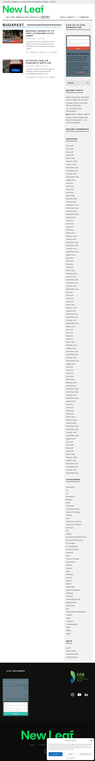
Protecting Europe (73, 599)
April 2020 (70, 376)
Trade (68, 618)
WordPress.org (71, 657)
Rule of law (70, 606)
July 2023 (69, 258)
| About (53, 2)
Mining (68, 581)
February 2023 (71, 273)
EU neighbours (71, 546)
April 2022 (69, 302)
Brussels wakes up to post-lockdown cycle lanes (40, 33)
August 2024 (70, 217)
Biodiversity (70, 496)
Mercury (69, 577)
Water (68, 634)
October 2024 (71, 211)
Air (27, 52)
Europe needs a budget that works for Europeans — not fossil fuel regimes (77, 120)
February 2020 (71, 383)
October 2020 (71, 358)
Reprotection (71, 602)
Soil (67, 609)
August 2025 (70, 180)
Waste (68, 630)
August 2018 (70, 439)
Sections (10, 17)
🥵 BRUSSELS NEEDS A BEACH (78, 114)
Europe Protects (72, 549)
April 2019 (69, 414)
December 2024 (72, 205)
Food (68, 556)
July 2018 (69, 442)
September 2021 (72, 323)
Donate (70, 17)
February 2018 (71, 457)
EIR (67, 531)
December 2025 (72, 168)
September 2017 (72, 473)
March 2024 (70, 233)
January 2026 (71, 164)
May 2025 (69, 189)
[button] (91, 740)
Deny (70, 754)
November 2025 (72, 171)
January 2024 (71, 239)
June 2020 (70, 370)
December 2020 (72, 351)
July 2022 (69, 292)
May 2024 (69, 227)
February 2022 (71, 308)
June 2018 (70, 445)
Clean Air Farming (73, 512)
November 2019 (72, 392)
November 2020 (72, 354)
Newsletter (22, 17)
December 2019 (72, 389)
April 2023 (69, 267)
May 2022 (69, 298)
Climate (69, 515)
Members (32, 77)
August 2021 (70, 326)
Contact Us (44, 745)
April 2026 (70, 155)
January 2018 (71, 460)
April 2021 (69, 339)
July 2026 (69, 146)
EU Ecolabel (70, 543)
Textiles (69, 615)
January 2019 (71, 423)
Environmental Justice (74, 540)
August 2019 (70, 401)
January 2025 (71, 202)
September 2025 (72, 177)
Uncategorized (71, 624)
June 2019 (70, 407)
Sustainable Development (76, 612)
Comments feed (72, 654)
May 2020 (69, 373)
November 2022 (72, 283)
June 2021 (69, 333)
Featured (69, 553)
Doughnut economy (73, 521)
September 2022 (72, 289)
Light (68, 571)
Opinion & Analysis (45, 17)
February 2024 (71, 236)
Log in (68, 648)
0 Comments (41, 52)
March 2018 (70, 454)
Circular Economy (73, 509)
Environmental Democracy (76, 537)
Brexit (68, 503)
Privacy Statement (70, 757)
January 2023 (71, 277)
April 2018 (69, 451)
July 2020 (69, 367)
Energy (69, 534)
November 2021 (72, 317)
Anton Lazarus (31, 38)
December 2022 (72, 280)
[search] (88, 83)
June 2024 (70, 224)
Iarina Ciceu (30, 66)
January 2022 (71, 311)
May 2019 (69, 411)
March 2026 (70, 158)
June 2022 (69, 295)
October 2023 (71, 248)
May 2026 (69, 152)
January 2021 (71, 348)
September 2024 (72, 214)
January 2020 (71, 386)
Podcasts (35, 17)
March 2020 (70, 379)
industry (69, 565)
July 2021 (69, 330)
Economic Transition (74, 524)
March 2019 (70, 417)
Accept (55, 754)
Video (63, 17)
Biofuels (69, 500)
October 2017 (71, 470)
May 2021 (69, 336)
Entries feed (70, 651)
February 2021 (71, 345)
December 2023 (72, 242)
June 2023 (70, 261)
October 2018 (71, 432)
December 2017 (72, 463)
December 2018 (72, 426)
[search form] (78, 83)
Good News (70, 562)
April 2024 (70, 230)
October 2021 (71, 320)
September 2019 (72, 398)
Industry (69, 568)
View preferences (85, 754)
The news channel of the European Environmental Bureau (26, 2)
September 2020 (72, 361)
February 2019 (71, 420)
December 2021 (72, 314)
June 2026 (70, 149)
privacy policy (80, 72)
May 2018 (69, 448)
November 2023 (72, 245)
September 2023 (72, 252)
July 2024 (69, 220)
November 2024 (72, 208)
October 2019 (71, 395)
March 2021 (70, 342)
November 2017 (72, 467)
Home (32, 745)
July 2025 (69, 183)
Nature (68, 584)
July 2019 (69, 404)
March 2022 (70, 305)
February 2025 (71, 199)
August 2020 (70, 364)
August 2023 (70, 255)
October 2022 (71, 286)
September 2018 (72, 435)
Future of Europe (72, 559)
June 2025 (70, 186)
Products (69, 596)
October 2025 (71, 174)
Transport (33, 52)
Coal (67, 518)
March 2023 (70, 270)
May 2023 (69, 264)
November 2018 (72, 429)
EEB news (70, 528)
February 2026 (71, 161)
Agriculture (70, 487)
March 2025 (70, 196)
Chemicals (70, 506)
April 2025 (69, 192)
